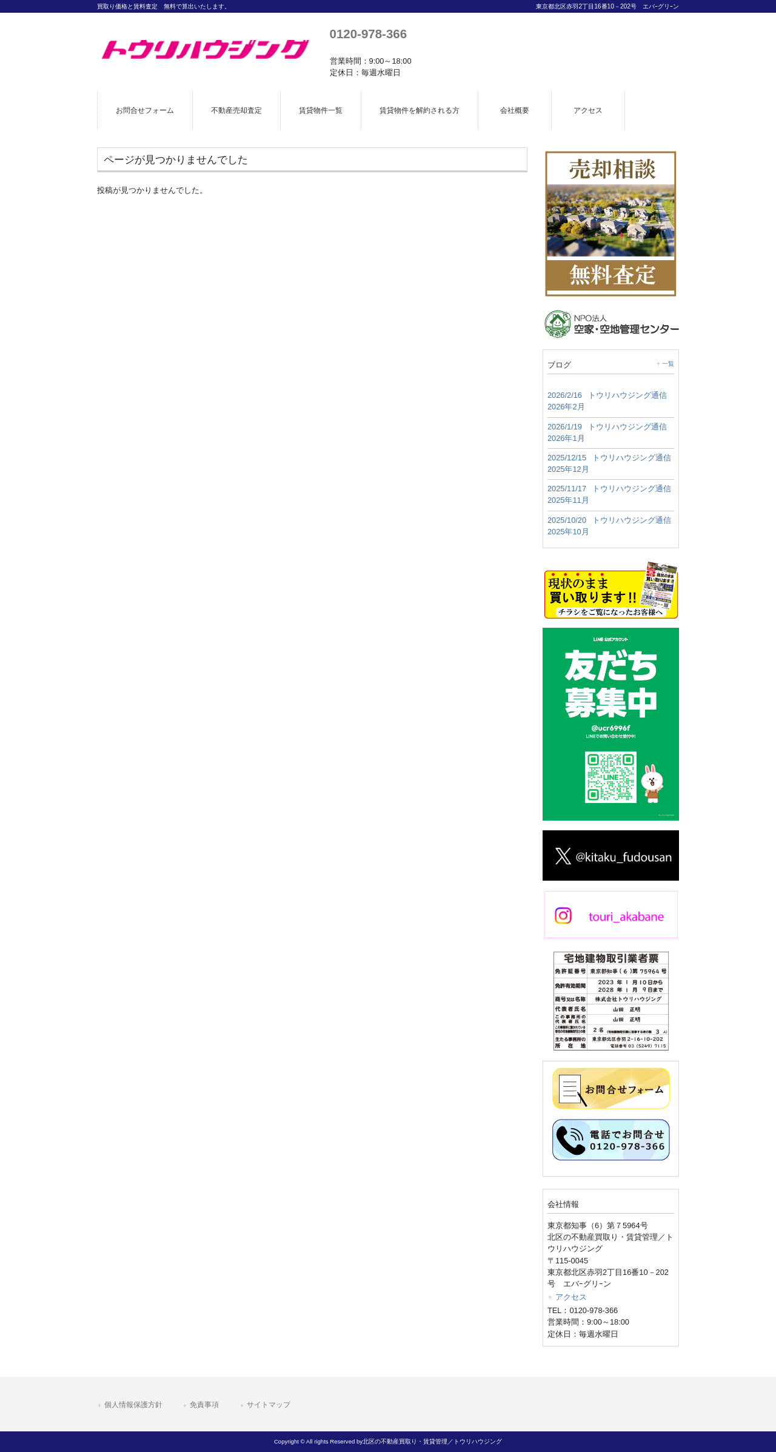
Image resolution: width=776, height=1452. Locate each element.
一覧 (668, 363)
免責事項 (204, 1404)
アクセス (571, 1297)
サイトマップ (268, 1404)
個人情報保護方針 (133, 1404)
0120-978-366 (368, 34)
